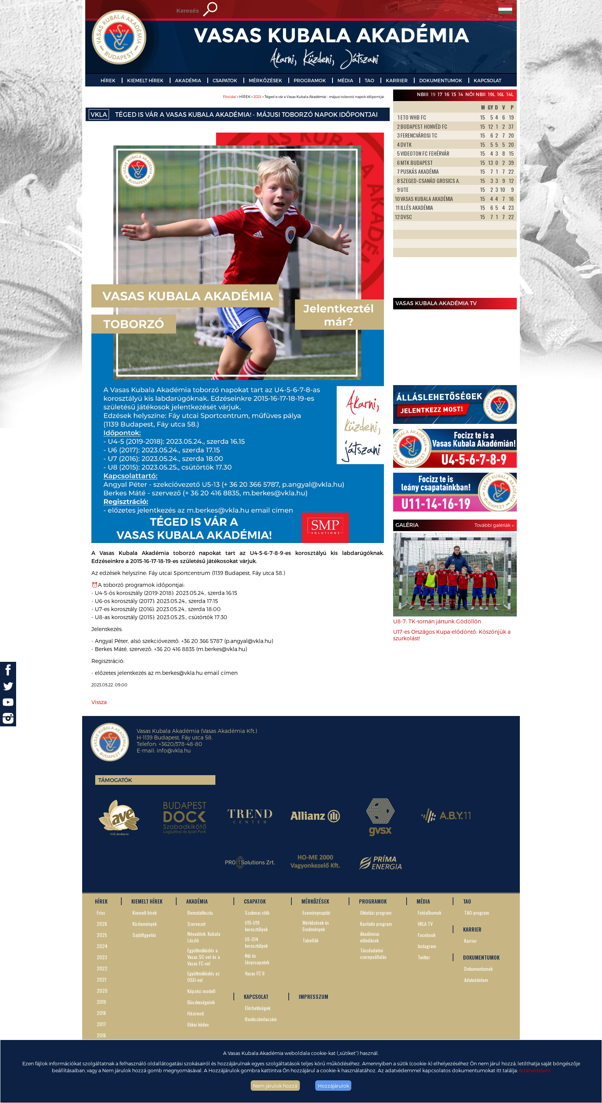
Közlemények (144, 923)
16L (500, 94)
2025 (102, 935)
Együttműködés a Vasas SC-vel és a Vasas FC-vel (203, 957)
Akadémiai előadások (369, 937)
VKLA (99, 114)
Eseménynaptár (317, 912)
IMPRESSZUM (313, 996)
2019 (101, 1001)
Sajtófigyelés (144, 935)
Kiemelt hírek (144, 912)
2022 (102, 968)
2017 (101, 1024)
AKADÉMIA (188, 80)
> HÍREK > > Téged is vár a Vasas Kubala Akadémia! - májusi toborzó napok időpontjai (303, 97)
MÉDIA (345, 80)
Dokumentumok (478, 968)
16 (447, 94)
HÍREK (108, 80)
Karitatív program (376, 923)
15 (454, 94)
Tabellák (310, 940)
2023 (257, 97)
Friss (101, 912)
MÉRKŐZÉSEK (265, 80)
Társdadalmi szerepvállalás (373, 953)
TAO (369, 80)
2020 (102, 990)
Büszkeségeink (201, 1002)
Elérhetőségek (257, 1008)
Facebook (426, 935)
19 (433, 94)
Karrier (470, 940)
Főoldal (229, 97)
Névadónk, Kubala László (203, 937)
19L (491, 94)
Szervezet (196, 923)
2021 (101, 979)
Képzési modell (201, 991)
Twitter (424, 957)
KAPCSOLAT (487, 80)
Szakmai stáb (257, 912)
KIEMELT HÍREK (145, 80)
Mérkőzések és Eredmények (316, 925)
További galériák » (494, 525)
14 (460, 94)
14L (509, 94)
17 (440, 94)
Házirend (195, 1013)
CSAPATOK (225, 80)
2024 (102, 946)
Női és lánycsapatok (257, 958)
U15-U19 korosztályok (256, 925)
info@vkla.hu (174, 750)
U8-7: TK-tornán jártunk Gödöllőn (437, 621)
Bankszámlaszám (261, 1019)
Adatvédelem (535, 1070)
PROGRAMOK (310, 80)
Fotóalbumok (429, 912)
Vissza (99, 702)
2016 (101, 1035)
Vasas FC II (255, 973)
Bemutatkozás (200, 912)
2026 (102, 923)
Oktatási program (376, 912)
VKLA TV (425, 923)
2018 (101, 1013)
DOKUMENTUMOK (440, 80)
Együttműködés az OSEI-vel (203, 976)
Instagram (427, 946)
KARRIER (397, 80)
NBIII (422, 94)
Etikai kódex (198, 1024)
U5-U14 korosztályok (256, 942)
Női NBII (475, 94)
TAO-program (476, 912)
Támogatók (115, 780)
